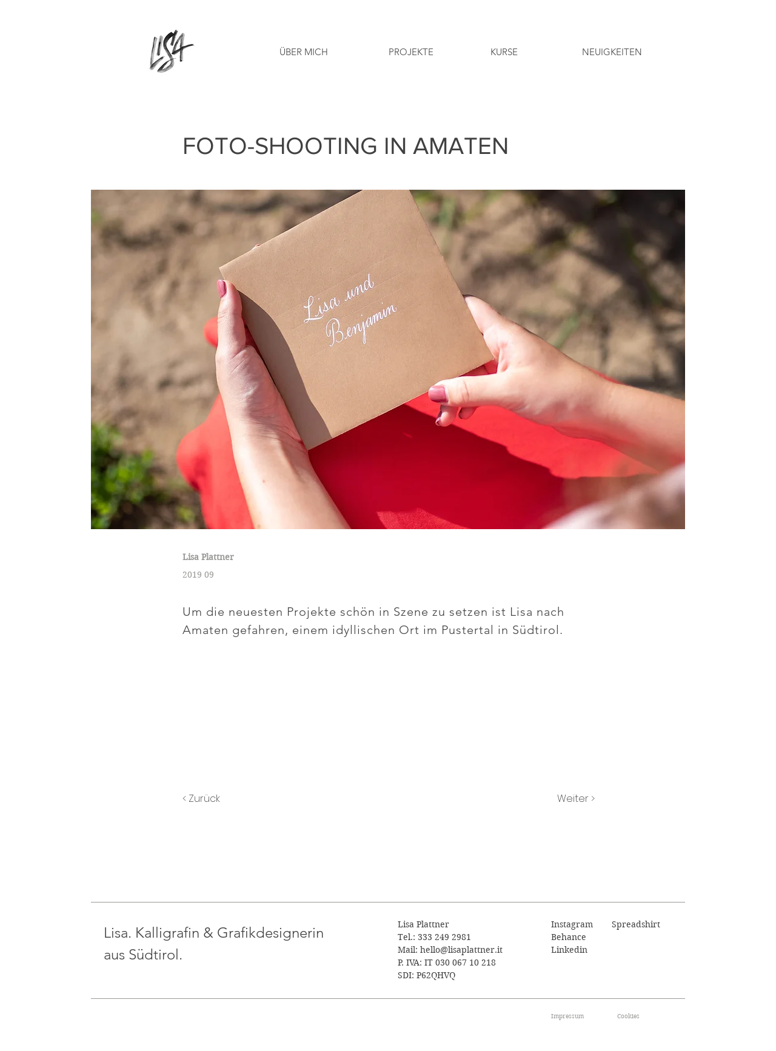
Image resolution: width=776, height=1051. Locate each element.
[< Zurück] (222, 799)
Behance (568, 937)
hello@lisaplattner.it (461, 949)
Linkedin (569, 949)
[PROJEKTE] (411, 51)
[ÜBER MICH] (303, 51)
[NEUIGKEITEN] (612, 51)
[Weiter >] (564, 799)
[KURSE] (503, 51)
